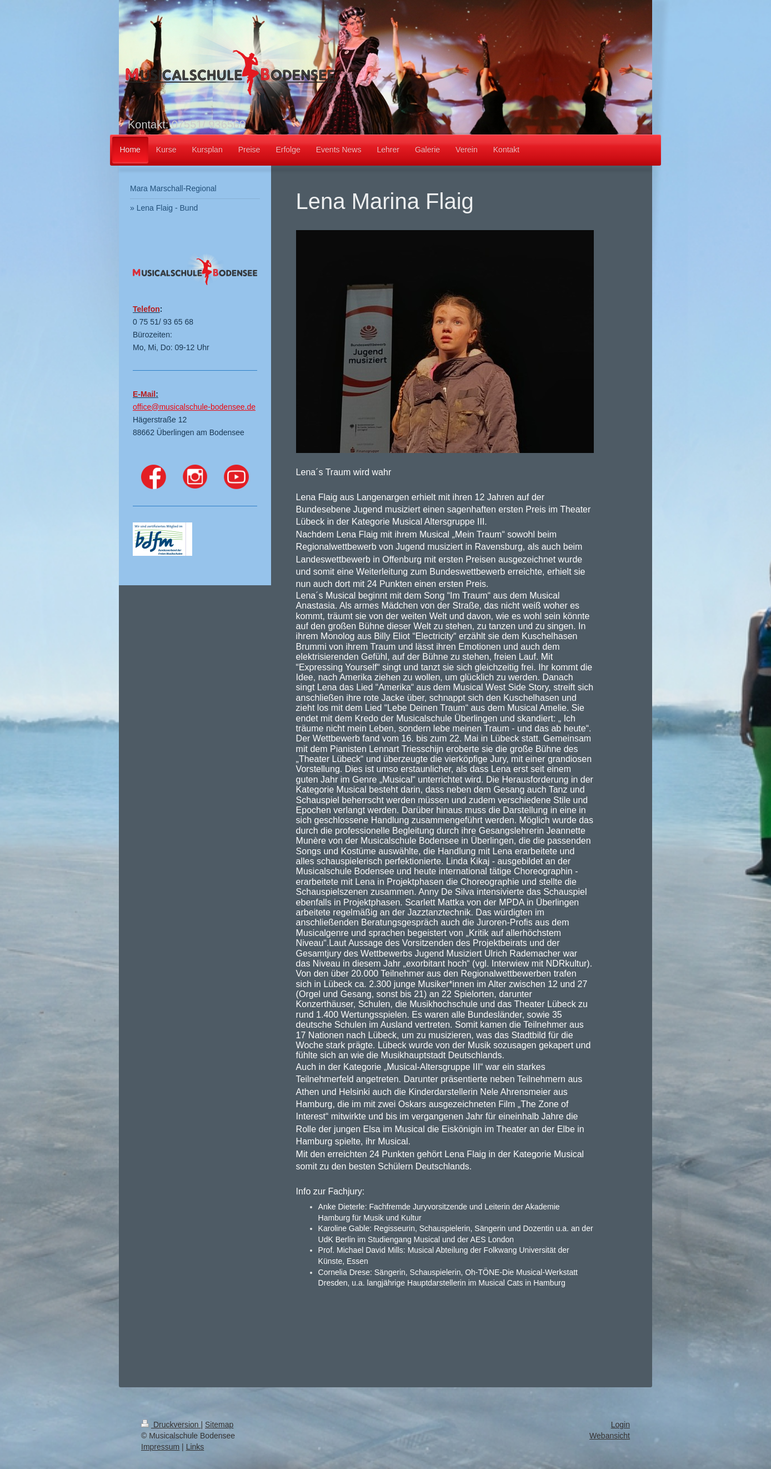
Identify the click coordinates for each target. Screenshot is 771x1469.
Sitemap (219, 1424)
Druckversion (171, 1424)
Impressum (160, 1446)
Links (195, 1446)
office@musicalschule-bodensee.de (194, 406)
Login (620, 1424)
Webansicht (609, 1435)
